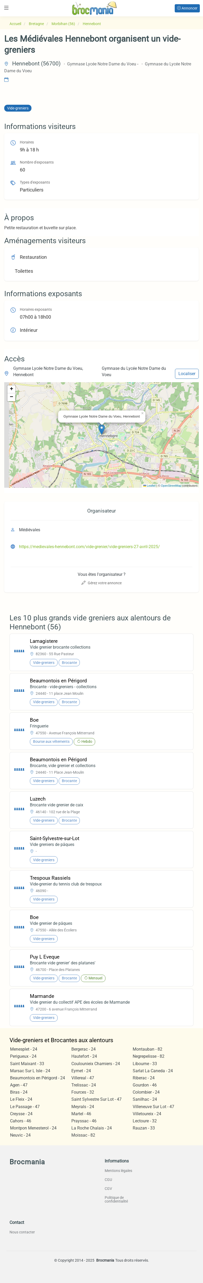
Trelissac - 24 (83, 1085)
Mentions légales (118, 1170)
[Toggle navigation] (6, 7)
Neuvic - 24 (20, 1135)
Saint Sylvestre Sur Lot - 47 (96, 1099)
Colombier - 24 (146, 1092)
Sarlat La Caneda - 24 (153, 1070)
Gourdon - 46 (145, 1085)
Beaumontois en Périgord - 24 (37, 1077)
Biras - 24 (18, 1092)
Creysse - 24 (21, 1113)
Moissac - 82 (83, 1135)
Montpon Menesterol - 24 (33, 1128)
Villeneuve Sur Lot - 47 (153, 1106)
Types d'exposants (35, 182)
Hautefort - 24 (84, 1056)
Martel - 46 (81, 1113)
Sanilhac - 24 (145, 1099)
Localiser (186, 373)
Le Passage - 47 (25, 1106)
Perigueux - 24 (23, 1056)
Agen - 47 (18, 1085)
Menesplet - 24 (23, 1049)
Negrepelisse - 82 (148, 1056)
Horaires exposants (36, 309)
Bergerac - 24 (83, 1049)
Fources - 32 (82, 1092)
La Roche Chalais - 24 (91, 1128)
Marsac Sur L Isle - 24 (30, 1070)
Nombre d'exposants (37, 162)
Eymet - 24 (81, 1070)
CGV (108, 1188)
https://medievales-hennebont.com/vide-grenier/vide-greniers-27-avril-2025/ (89, 546)
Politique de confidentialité (116, 1199)
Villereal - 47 (82, 1077)
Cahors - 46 (20, 1120)
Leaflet (149, 485)
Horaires (27, 142)
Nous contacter (22, 1232)
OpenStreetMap (171, 485)
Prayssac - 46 (83, 1120)
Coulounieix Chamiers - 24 (95, 1063)
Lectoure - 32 (145, 1120)
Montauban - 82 (147, 1049)
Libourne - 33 (145, 1063)
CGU (108, 1179)
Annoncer (187, 8)
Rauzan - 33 (144, 1128)
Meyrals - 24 (82, 1106)
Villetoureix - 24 (147, 1113)
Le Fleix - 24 (21, 1099)
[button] (101, 429)
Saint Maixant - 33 (27, 1063)
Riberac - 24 (144, 1077)
